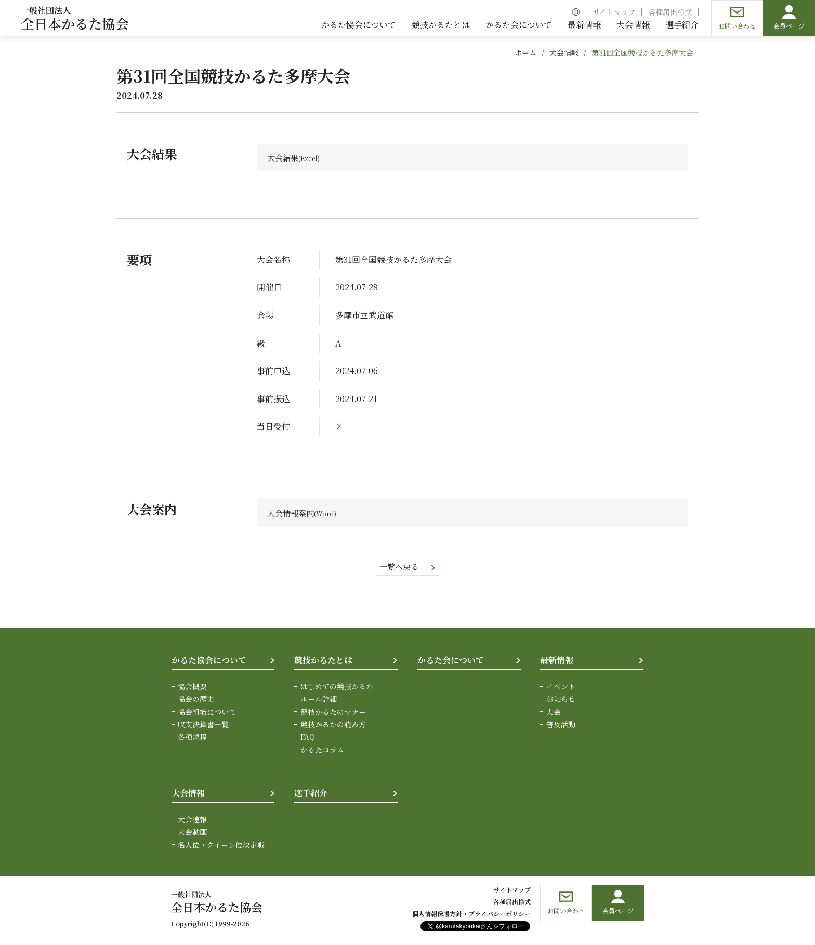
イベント (560, 688)
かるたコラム (322, 751)
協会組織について (207, 713)
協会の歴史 (196, 700)
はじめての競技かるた (336, 688)
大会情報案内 (292, 514)
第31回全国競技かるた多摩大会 (642, 52)
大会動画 (192, 833)
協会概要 (192, 688)
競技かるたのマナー (333, 713)
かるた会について (450, 662)
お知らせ (560, 700)
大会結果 (283, 158)
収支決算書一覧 (203, 726)
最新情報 (556, 662)
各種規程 (192, 738)
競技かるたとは (323, 662)
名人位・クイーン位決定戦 (221, 846)
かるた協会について (209, 662)
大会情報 (564, 52)
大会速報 (192, 820)
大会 (553, 713)
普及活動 (560, 726)
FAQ (307, 738)
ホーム (525, 52)
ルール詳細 (318, 700)
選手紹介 (310, 795)
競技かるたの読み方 (333, 726)
